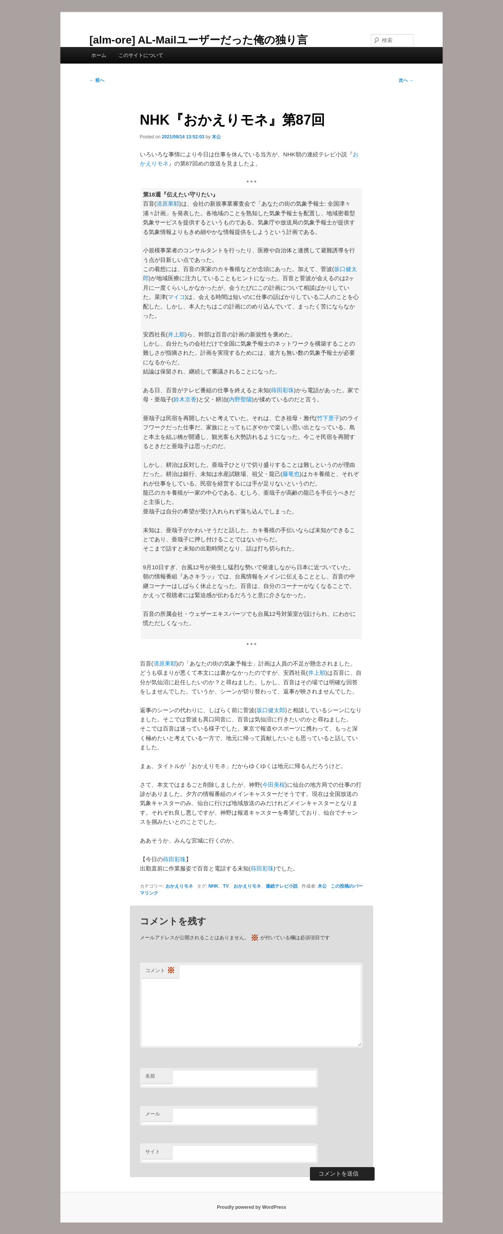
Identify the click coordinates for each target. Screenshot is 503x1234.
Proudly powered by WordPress (251, 1207)
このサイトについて (140, 55)
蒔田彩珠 (282, 390)
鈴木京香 (185, 399)
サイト (152, 1151)
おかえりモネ (179, 886)
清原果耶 (167, 203)
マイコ (176, 297)
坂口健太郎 (270, 710)
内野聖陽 (240, 399)
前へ (96, 80)
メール (152, 1114)
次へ (406, 80)
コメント (160, 970)
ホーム (98, 55)
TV (226, 886)
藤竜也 (291, 474)
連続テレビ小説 (282, 886)
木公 (216, 137)
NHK (213, 886)
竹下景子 (328, 418)
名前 (150, 1076)
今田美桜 (273, 784)
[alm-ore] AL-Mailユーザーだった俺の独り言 (198, 40)
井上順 (176, 334)
